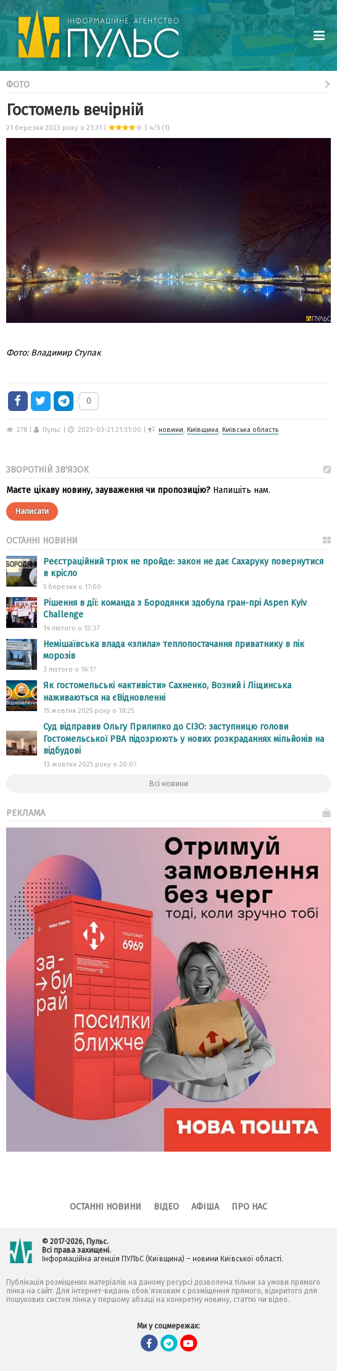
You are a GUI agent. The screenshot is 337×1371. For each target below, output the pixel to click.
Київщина (202, 430)
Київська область (250, 430)
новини (171, 430)
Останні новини (105, 1207)
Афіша (205, 1207)
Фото (168, 83)
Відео (166, 1207)
